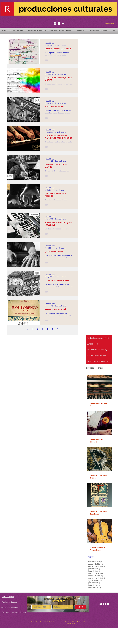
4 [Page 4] (47, 329)
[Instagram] (55, 23)
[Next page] (57, 329)
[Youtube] (63, 23)
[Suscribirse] (109, 23)
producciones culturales (65, 8)
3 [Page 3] (42, 329)
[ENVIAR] (80, 607)
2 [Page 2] (37, 329)
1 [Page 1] (32, 329)
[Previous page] (27, 329)
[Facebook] (59, 23)
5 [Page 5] (52, 329)
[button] (80, 31)
